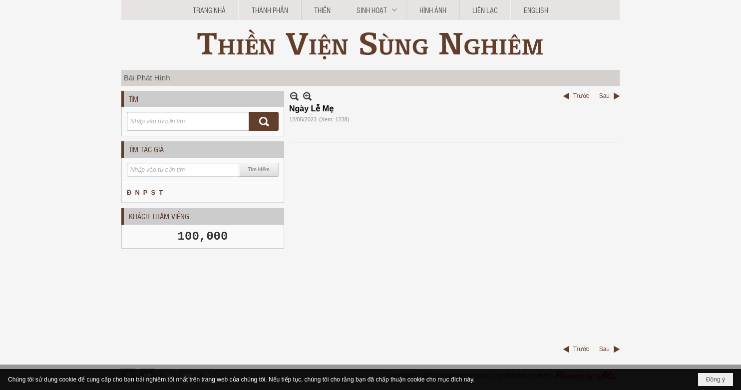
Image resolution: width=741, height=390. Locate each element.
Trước (581, 95)
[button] (375, 10)
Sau (604, 95)
